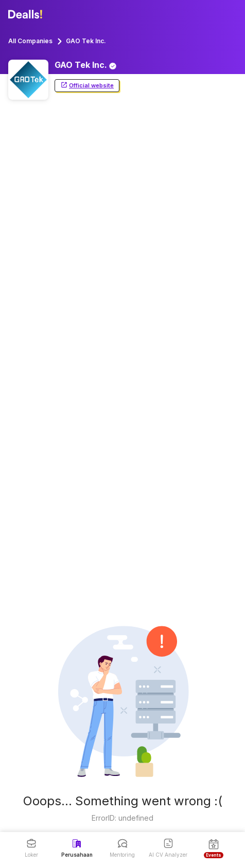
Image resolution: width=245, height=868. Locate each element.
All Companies (30, 41)
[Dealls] (26, 14)
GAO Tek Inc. (86, 41)
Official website (87, 85)
